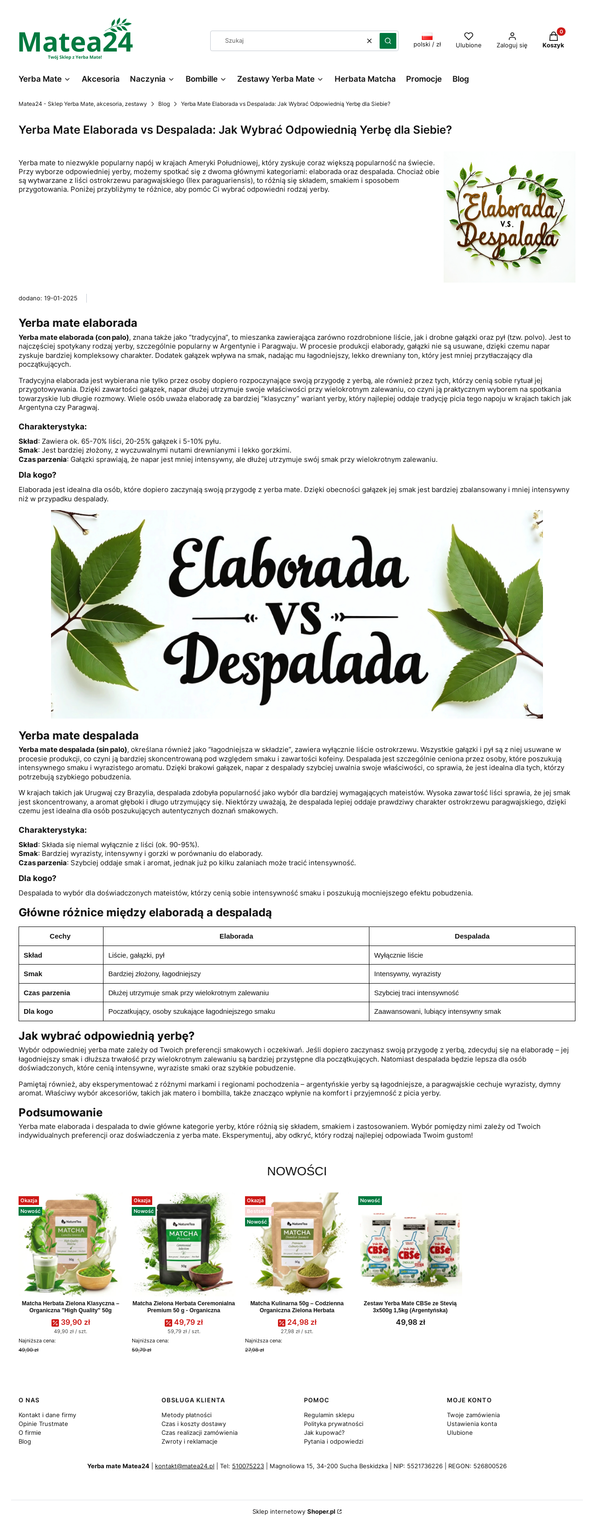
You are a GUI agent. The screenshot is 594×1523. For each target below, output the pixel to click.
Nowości (297, 1171)
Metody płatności (186, 1415)
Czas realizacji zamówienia (199, 1432)
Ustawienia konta (472, 1423)
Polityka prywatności (333, 1423)
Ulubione (460, 1432)
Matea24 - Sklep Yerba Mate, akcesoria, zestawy (83, 103)
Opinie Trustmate (43, 1423)
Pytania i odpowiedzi (333, 1441)
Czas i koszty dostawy (193, 1423)
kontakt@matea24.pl (184, 1466)
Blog (164, 103)
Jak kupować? (324, 1432)
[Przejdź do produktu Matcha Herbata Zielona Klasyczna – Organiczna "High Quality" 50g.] (71, 1244)
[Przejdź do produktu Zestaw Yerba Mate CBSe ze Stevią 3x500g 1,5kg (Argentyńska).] (410, 1244)
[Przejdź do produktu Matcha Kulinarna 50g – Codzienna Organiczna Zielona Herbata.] (297, 1244)
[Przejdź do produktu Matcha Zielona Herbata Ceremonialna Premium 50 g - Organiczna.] (184, 1244)
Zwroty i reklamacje (189, 1441)
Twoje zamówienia (473, 1415)
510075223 (248, 1466)
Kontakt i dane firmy (47, 1415)
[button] (388, 41)
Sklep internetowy (294, 1511)
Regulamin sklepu (329, 1415)
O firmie (30, 1432)
